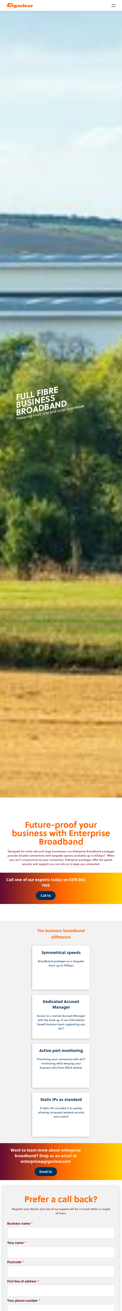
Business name (20, 1223)
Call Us (46, 895)
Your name (16, 1242)
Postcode (15, 1262)
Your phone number (23, 1300)
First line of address (23, 1281)
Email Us (45, 1171)
